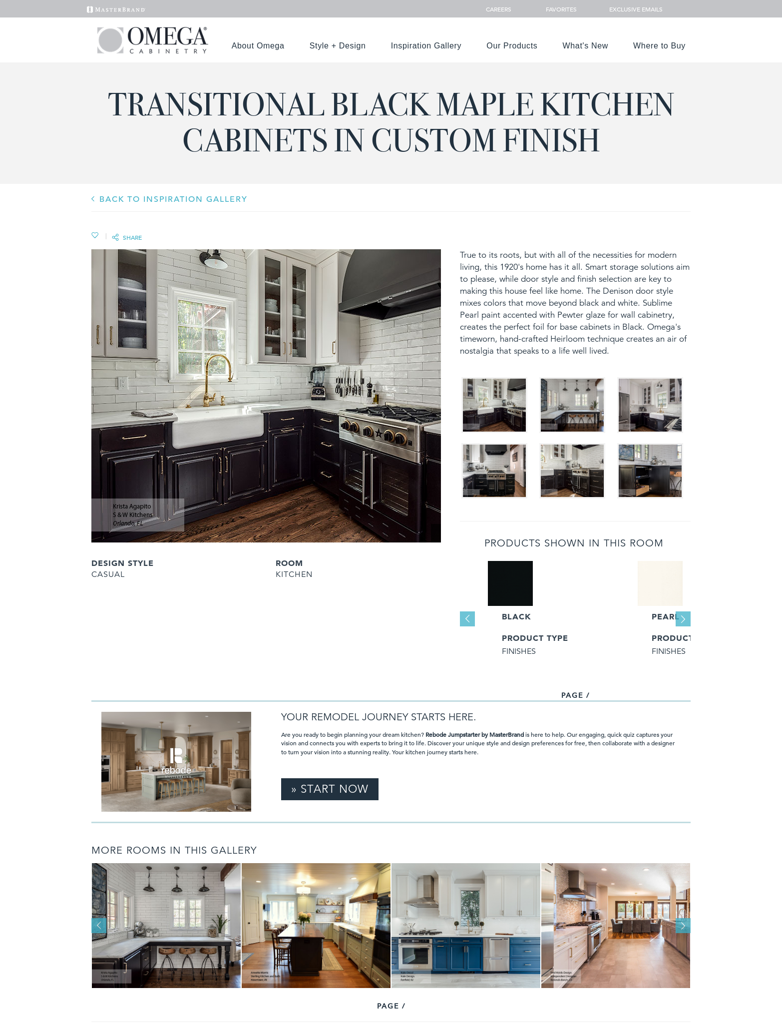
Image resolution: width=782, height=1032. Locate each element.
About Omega (258, 45)
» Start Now (330, 789)
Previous (467, 618)
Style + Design (338, 45)
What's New (586, 45)
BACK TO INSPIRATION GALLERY (173, 199)
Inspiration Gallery (426, 45)
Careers (499, 9)
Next (683, 618)
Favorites (557, 9)
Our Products (511, 45)
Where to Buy (659, 45)
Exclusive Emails (630, 9)
